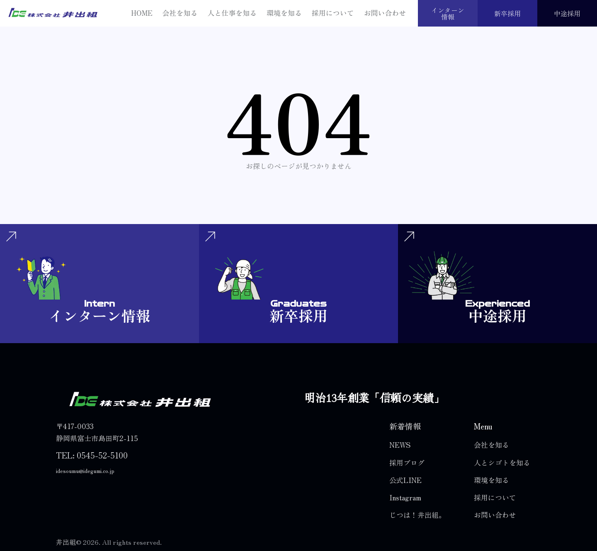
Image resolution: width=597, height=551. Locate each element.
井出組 (66, 542)
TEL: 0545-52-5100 (92, 455)
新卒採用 (507, 13)
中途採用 (567, 13)
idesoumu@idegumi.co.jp (85, 471)
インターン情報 (447, 13)
